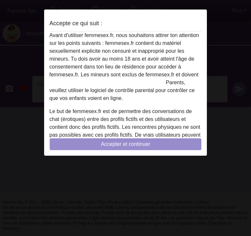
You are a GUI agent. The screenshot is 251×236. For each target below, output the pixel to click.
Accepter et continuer (125, 144)
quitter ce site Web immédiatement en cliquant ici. (106, 82)
